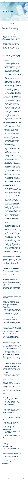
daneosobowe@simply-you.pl (6, 56)
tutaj (12, 442)
